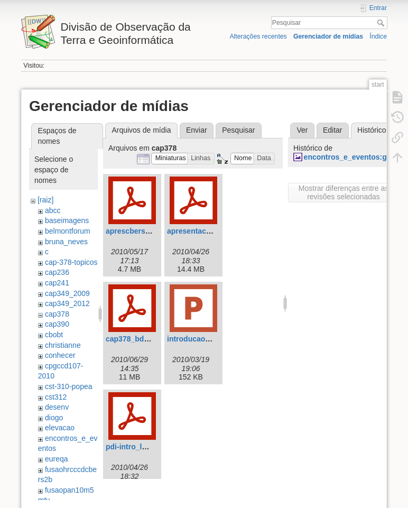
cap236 (57, 272)
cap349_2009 (67, 293)
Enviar (196, 130)
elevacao (60, 427)
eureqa (56, 459)
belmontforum (67, 231)
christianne (63, 345)
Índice (378, 36)
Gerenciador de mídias (328, 36)
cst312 (56, 397)
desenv (57, 407)
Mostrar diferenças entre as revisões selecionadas (343, 192)
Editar (332, 130)
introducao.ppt (193, 339)
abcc (53, 210)
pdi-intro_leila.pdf (137, 446)
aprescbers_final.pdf (142, 231)
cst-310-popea (68, 386)
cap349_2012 (67, 303)
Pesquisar (382, 22)
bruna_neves (66, 241)
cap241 (57, 283)
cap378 (57, 314)
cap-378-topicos (71, 262)
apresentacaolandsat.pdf (210, 231)
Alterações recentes (257, 36)
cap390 (57, 324)
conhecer (60, 355)
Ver (302, 130)
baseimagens (67, 220)
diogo (54, 417)
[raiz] (45, 200)
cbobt (54, 334)
